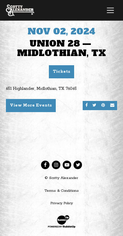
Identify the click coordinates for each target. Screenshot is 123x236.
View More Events (31, 105)
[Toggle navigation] (110, 10)
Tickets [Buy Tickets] (61, 71)
